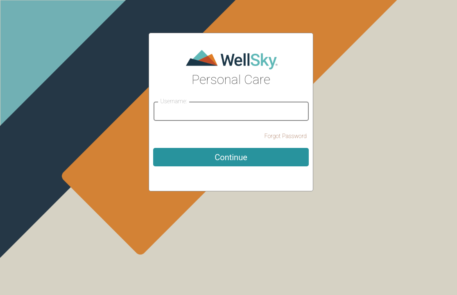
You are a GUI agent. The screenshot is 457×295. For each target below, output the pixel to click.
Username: (173, 101)
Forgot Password (286, 136)
